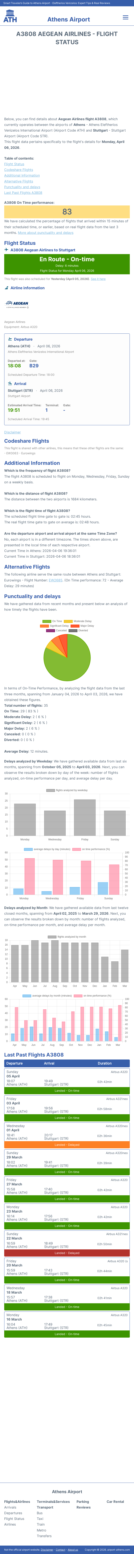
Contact (60, 1549)
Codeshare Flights (18, 170)
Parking (83, 1501)
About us (73, 1549)
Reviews (84, 1507)
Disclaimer (47, 1549)
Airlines (10, 1524)
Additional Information (22, 175)
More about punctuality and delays (45, 233)
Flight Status (14, 164)
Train (41, 1524)
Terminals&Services (53, 1501)
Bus (39, 1513)
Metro (41, 1530)
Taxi (40, 1519)
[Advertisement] (67, 82)
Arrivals (10, 1507)
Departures (13, 1513)
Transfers (44, 1536)
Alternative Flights (18, 181)
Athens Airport (68, 19)
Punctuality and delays (22, 187)
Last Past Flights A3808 (23, 193)
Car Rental (115, 1501)
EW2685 (55, 580)
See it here (98, 279)
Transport (45, 1507)
